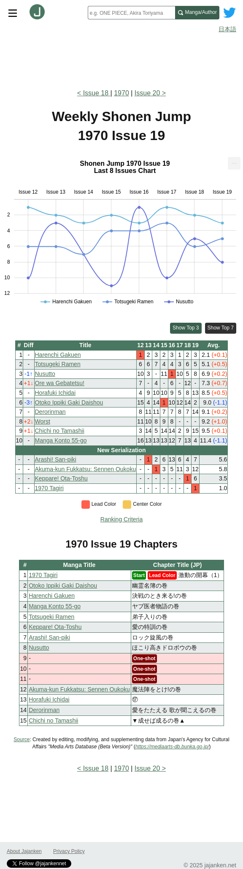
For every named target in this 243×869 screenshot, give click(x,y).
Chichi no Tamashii (59, 430)
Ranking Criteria (121, 519)
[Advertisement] (121, 58)
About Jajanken (24, 851)
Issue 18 (97, 93)
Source (22, 739)
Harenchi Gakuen (58, 354)
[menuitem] (234, 163)
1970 (121, 93)
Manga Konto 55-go (61, 440)
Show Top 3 (186, 328)
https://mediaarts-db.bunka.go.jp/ (172, 747)
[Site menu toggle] (13, 12)
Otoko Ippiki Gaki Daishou (69, 402)
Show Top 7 (221, 328)
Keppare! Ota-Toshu (61, 478)
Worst (42, 421)
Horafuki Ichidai (55, 392)
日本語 (227, 29)
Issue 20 (147, 93)
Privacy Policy (69, 851)
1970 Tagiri (49, 488)
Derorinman (50, 411)
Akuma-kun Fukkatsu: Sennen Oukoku (85, 469)
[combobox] (131, 12)
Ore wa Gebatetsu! (60, 383)
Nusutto (45, 373)
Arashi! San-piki (55, 459)
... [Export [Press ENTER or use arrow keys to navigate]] (234, 161)
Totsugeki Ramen (58, 364)
